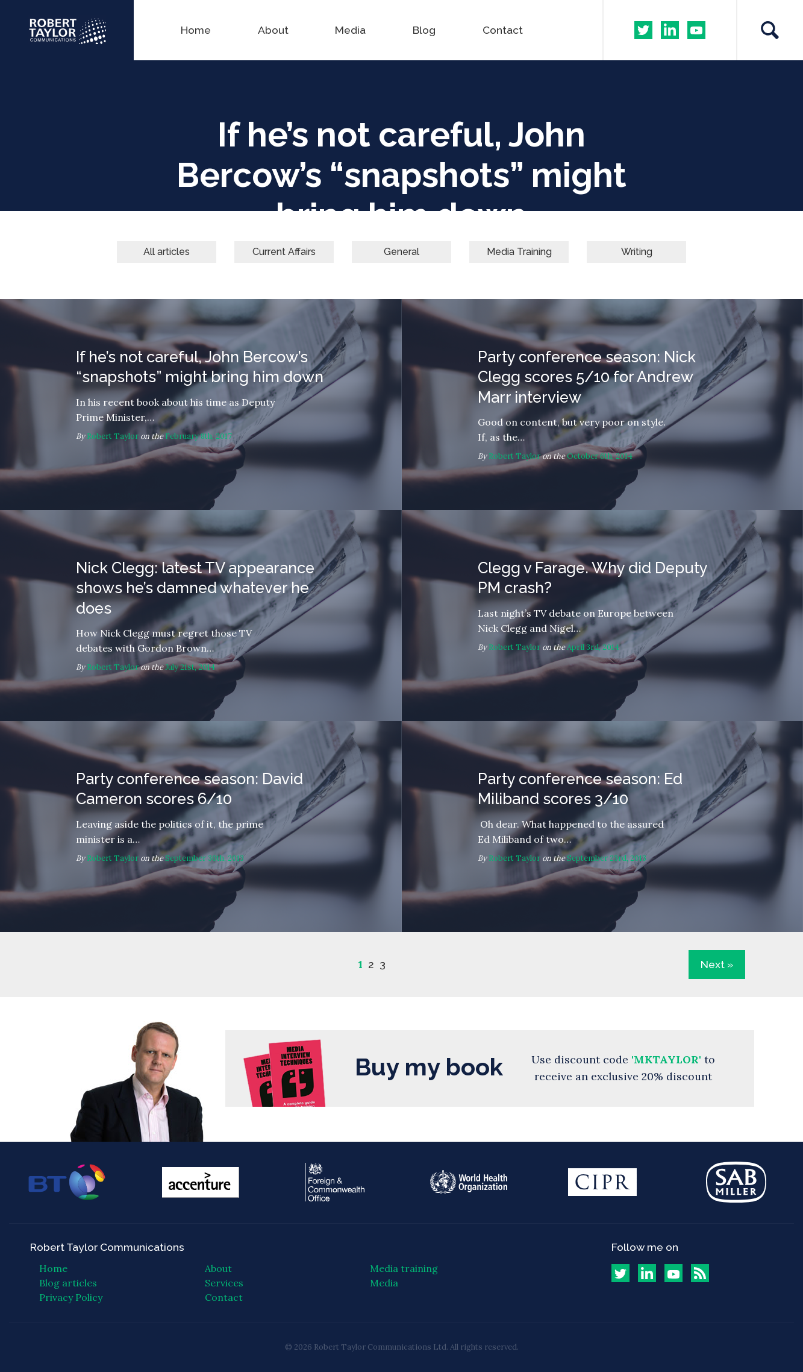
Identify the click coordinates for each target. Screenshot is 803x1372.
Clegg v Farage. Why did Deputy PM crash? (603, 615)
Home (196, 30)
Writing (636, 251)
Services (224, 1283)
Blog (424, 30)
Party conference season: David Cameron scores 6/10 (201, 826)
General (401, 251)
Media (350, 30)
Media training (404, 1268)
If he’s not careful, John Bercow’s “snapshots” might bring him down (201, 404)
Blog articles (68, 1283)
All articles (166, 251)
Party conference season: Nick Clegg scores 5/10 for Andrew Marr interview (603, 404)
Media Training (519, 251)
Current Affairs (284, 251)
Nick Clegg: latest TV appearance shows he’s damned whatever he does (201, 615)
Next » (717, 964)
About (273, 30)
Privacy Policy (70, 1297)
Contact (503, 30)
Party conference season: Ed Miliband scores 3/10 (603, 826)
